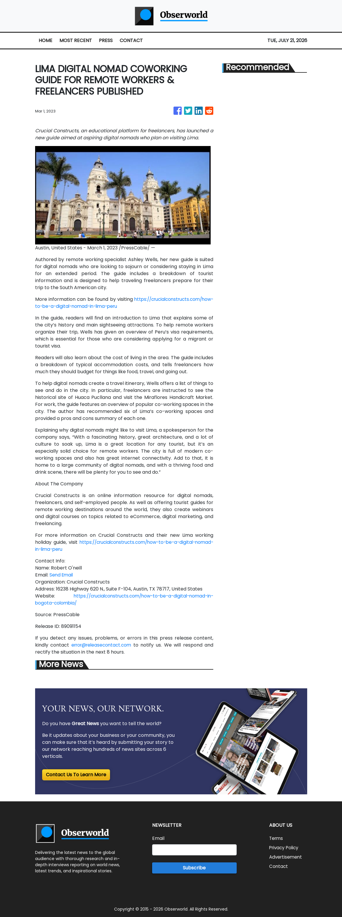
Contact (278, 866)
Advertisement (286, 857)
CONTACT (131, 40)
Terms (276, 838)
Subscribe (194, 867)
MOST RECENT (75, 40)
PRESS (106, 40)
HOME (45, 40)
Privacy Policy (285, 847)
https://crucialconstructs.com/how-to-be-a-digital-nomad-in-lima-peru (121, 306)
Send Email (61, 575)
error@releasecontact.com (103, 645)
